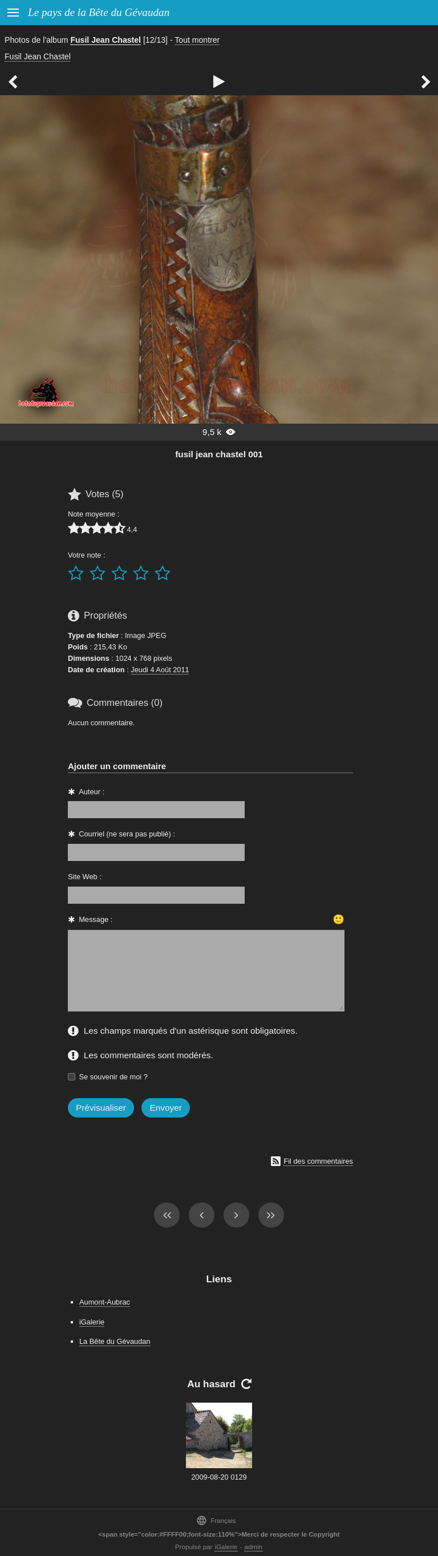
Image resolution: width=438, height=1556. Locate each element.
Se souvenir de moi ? (113, 1076)
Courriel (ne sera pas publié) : (127, 834)
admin (253, 1546)
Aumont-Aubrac (104, 1302)
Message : (95, 919)
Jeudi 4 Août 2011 (160, 669)
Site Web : (85, 876)
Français (216, 1520)
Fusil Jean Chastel (105, 39)
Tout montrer (197, 39)
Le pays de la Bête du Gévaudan (98, 12)
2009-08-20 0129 (218, 1477)
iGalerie (91, 1322)
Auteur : (91, 791)
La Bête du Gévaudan (115, 1341)
